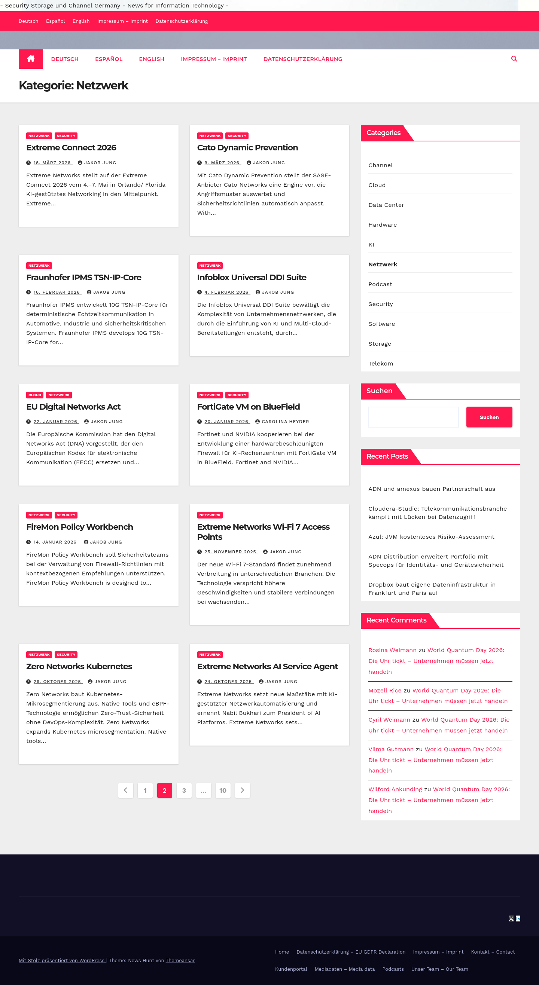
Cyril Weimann (389, 719)
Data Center (386, 204)
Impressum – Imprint (122, 21)
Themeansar (180, 960)
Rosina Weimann (392, 650)
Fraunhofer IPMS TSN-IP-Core (83, 277)
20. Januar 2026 (227, 421)
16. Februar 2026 (58, 292)
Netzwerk (39, 136)
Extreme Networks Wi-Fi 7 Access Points (263, 532)
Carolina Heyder (282, 421)
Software (381, 323)
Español (55, 21)
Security (66, 136)
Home (282, 952)
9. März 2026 (223, 162)
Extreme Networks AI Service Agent (267, 666)
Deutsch (29, 21)
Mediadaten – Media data (345, 969)
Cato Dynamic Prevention (247, 148)
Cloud (34, 395)
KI (371, 244)
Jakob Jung (97, 162)
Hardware (382, 224)
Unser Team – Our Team (439, 969)
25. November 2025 (231, 551)
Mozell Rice (384, 690)
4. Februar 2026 (228, 292)
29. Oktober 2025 (58, 681)
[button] (514, 58)
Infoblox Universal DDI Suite (252, 277)
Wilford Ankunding (395, 789)
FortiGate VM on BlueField (248, 407)
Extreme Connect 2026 (71, 148)
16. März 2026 (53, 162)
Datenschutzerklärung (182, 21)
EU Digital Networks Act (73, 407)
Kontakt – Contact (493, 952)
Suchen (379, 391)
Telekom (380, 363)
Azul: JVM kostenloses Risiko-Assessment (431, 536)
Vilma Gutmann (391, 749)
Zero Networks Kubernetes (79, 666)
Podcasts (393, 969)
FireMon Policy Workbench (79, 527)
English (81, 21)
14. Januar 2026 (56, 542)
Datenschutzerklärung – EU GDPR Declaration (350, 952)
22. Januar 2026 (56, 421)
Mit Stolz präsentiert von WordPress (62, 960)
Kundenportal (291, 969)
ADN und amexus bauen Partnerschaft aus (431, 488)
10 (222, 790)
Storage (379, 343)
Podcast (380, 284)
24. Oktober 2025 (229, 681)
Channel (380, 165)
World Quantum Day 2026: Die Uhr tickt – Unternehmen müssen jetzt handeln (436, 660)
